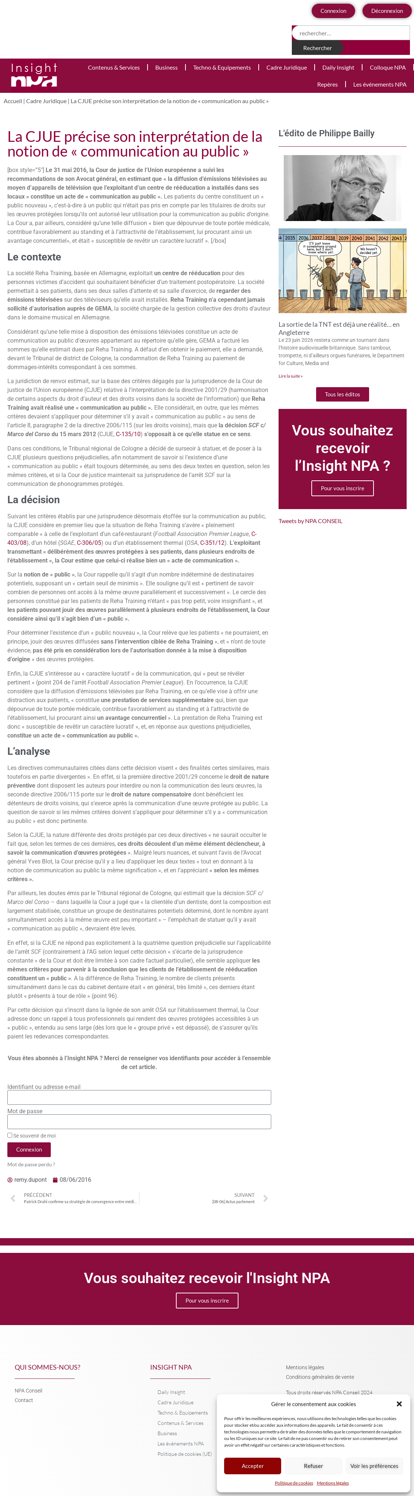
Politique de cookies (294, 1483)
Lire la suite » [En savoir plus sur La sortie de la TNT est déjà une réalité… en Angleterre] (291, 376)
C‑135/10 (128, 434)
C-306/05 (89, 542)
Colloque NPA (388, 67)
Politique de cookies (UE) (185, 1454)
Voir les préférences (374, 1466)
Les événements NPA (380, 84)
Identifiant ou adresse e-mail (44, 1087)
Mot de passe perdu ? (31, 1164)
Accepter (253, 1466)
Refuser (313, 1466)
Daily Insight (338, 67)
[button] (399, 1404)
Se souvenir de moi (31, 1136)
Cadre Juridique (286, 67)
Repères (327, 84)
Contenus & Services (114, 67)
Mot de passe (24, 1111)
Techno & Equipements (222, 67)
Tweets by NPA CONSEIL (310, 520)
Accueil (13, 100)
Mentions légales (333, 1483)
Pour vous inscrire (342, 488)
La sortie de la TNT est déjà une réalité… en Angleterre (339, 328)
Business (166, 67)
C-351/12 (212, 542)
